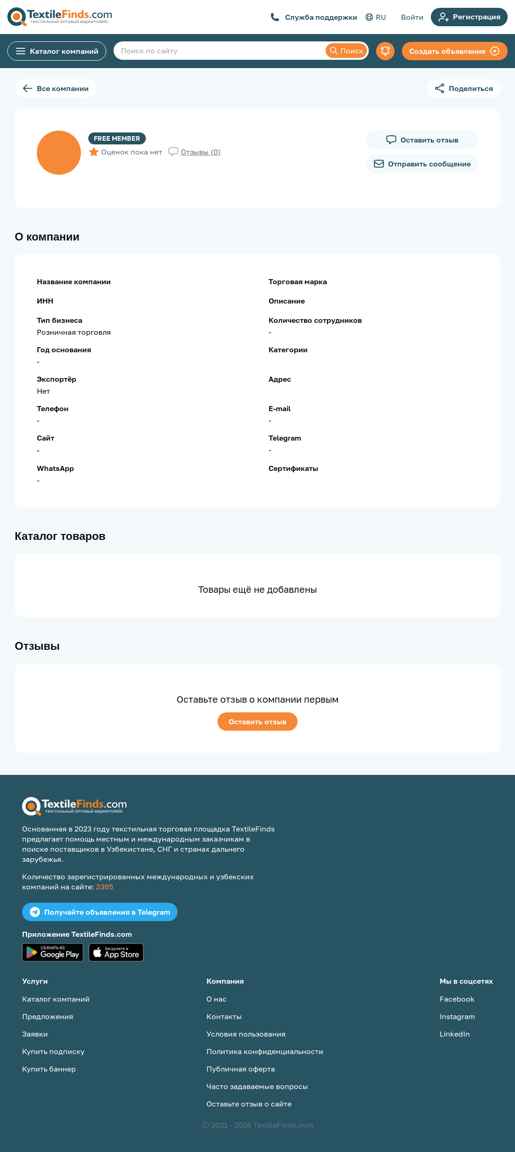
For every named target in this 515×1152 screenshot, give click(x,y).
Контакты (224, 1016)
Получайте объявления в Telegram (99, 911)
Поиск (346, 50)
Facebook (457, 998)
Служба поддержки (313, 17)
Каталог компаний (56, 51)
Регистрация (469, 17)
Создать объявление (454, 51)
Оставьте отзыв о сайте (249, 1103)
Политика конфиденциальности (264, 1051)
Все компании (55, 88)
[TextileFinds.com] (59, 17)
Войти (412, 17)
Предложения (47, 1016)
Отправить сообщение (422, 163)
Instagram (457, 1016)
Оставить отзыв (257, 721)
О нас (216, 998)
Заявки (35, 1033)
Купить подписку (53, 1051)
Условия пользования (246, 1033)
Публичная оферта (240, 1068)
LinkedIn (455, 1033)
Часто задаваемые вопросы (257, 1086)
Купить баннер (49, 1068)
